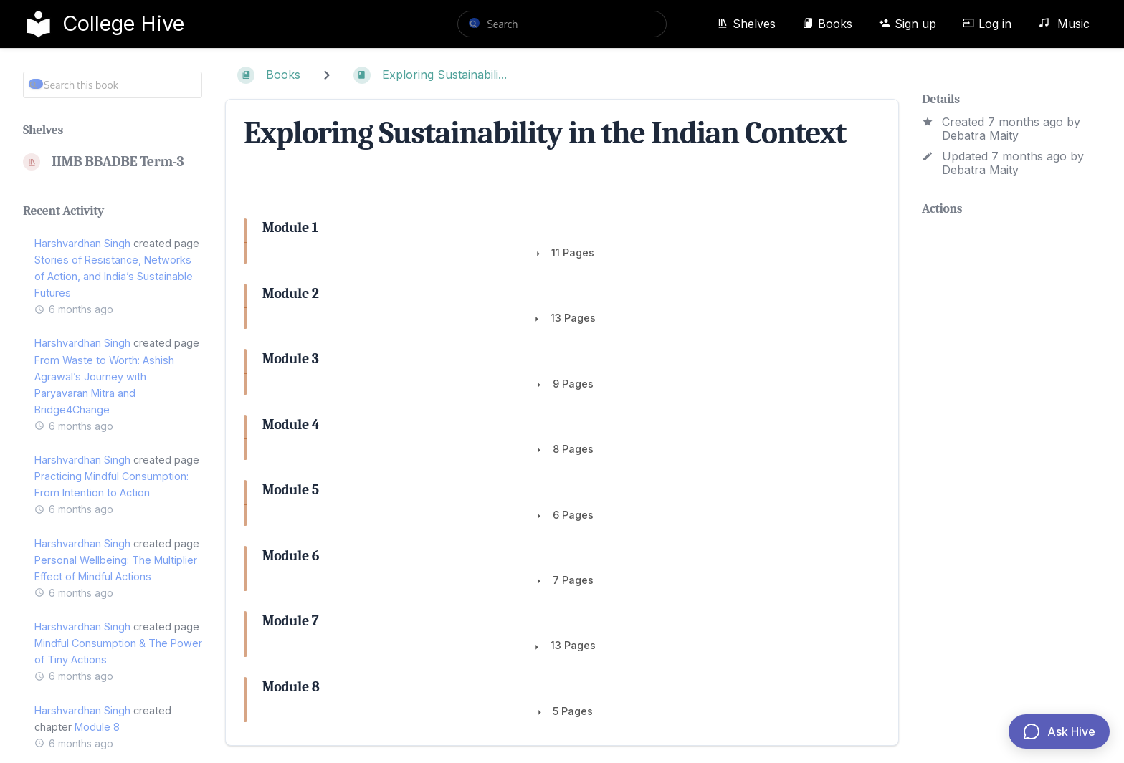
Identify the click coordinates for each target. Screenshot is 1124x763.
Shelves (746, 23)
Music (1064, 23)
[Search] (474, 23)
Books (827, 23)
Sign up (907, 23)
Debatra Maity (980, 135)
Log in (987, 23)
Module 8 (97, 727)
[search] (561, 24)
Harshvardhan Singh (82, 243)
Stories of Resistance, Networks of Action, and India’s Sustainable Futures (113, 276)
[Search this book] (112, 85)
